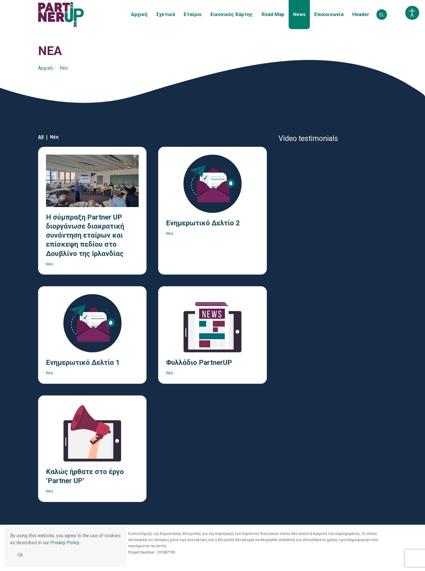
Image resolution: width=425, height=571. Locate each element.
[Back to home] (61, 14)
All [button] (41, 137)
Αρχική (139, 14)
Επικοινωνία (329, 14)
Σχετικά (165, 14)
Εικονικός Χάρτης (231, 14)
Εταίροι (193, 14)
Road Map (273, 14)
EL (381, 14)
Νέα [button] (54, 137)
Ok (20, 555)
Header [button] (360, 14)
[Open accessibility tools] (412, 13)
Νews (299, 14)
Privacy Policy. (65, 542)
